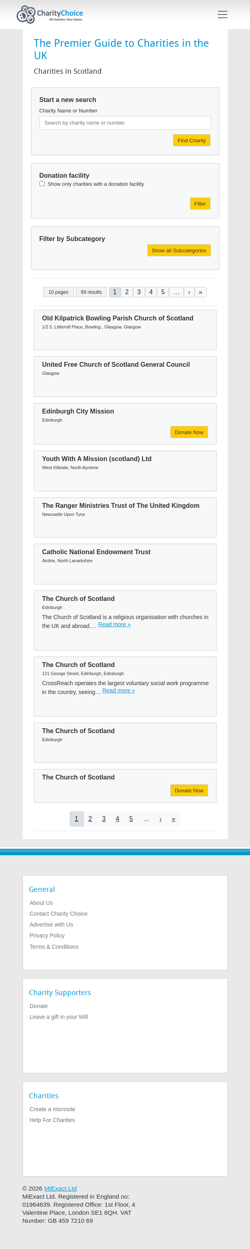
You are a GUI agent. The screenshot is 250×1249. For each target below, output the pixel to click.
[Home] (53, 14)
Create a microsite (53, 1109)
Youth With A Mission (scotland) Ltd (97, 458)
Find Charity (192, 140)
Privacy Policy (47, 935)
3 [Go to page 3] (139, 292)
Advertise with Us (51, 924)
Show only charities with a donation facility (96, 184)
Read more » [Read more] (114, 624)
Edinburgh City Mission (78, 411)
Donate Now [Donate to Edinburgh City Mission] (189, 432)
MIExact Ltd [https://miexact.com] (60, 1188)
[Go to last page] (200, 292)
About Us (41, 903)
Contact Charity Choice (59, 913)
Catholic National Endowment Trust (96, 552)
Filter (200, 204)
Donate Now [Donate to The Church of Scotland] (189, 791)
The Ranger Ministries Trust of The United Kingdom (121, 505)
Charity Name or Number (68, 111)
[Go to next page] (189, 292)
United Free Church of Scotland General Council (116, 364)
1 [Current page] (115, 292)
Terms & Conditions (54, 947)
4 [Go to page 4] (151, 292)
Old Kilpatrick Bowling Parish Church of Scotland (118, 318)
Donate (39, 1006)
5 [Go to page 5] (163, 292)
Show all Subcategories (179, 250)
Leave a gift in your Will (59, 1017)
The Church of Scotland (78, 598)
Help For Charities (52, 1120)
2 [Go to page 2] (127, 292)
